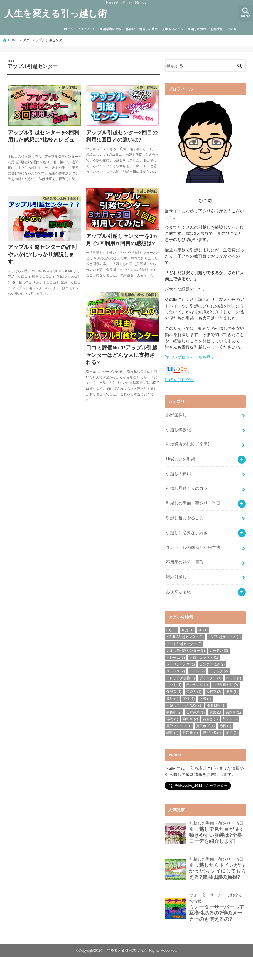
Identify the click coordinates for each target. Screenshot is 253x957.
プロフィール (86, 29)
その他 (231, 29)
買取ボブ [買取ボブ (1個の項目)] (205, 726)
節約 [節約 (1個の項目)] (172, 719)
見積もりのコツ (172, 29)
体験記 (130, 29)
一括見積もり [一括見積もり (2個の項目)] (225, 685)
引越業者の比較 (110, 29)
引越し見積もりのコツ (187, 488)
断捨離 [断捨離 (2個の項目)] (173, 712)
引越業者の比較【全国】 (189, 444)
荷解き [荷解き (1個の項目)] (210, 719)
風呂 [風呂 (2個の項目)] (232, 733)
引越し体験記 (178, 429)
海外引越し (176, 577)
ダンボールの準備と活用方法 (193, 547)
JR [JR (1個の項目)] (203, 630)
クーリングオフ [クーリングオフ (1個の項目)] (180, 664)
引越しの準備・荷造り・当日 (193, 503)
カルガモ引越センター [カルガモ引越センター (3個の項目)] (185, 650)
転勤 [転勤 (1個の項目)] (172, 733)
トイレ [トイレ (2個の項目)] (197, 671)
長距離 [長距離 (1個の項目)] (190, 733)
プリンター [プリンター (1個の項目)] (210, 678)
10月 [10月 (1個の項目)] (187, 630)
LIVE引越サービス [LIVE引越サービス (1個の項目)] (224, 637)
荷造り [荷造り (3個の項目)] (230, 719)
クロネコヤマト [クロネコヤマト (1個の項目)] (204, 657)
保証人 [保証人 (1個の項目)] (193, 692)
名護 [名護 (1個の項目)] (205, 698)
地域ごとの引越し (182, 459)
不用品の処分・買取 (184, 562)
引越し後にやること (184, 518)
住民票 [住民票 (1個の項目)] (173, 692)
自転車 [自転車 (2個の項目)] (190, 719)
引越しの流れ (197, 29)
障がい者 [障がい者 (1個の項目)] (212, 733)
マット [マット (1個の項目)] (173, 685)
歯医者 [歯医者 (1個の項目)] (233, 712)
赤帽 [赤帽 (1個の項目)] (225, 726)
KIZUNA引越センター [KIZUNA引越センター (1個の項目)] (185, 637)
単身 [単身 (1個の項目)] (232, 692)
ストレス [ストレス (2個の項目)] (175, 671)
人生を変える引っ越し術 (55, 13)
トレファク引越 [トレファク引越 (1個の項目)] (180, 678)
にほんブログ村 (179, 380)
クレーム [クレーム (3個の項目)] (175, 657)
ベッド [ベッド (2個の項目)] (233, 678)
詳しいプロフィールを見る (190, 357)
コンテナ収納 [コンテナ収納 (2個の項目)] (212, 664)
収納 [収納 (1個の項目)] (172, 698)
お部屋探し (176, 415)
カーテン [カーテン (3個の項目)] (219, 650)
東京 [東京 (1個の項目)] (215, 712)
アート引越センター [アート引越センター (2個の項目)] (184, 644)
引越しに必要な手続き (187, 532)
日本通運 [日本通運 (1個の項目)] (195, 712)
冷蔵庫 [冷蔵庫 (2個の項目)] (213, 692)
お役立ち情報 (178, 592)
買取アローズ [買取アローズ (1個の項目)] (178, 726)
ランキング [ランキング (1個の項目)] (197, 685)
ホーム (68, 29)
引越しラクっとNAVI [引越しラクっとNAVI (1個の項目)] (184, 705)
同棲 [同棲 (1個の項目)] (189, 698)
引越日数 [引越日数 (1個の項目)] (216, 705)
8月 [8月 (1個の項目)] (171, 630)
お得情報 (216, 29)
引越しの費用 (148, 29)
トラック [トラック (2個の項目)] (219, 671)
